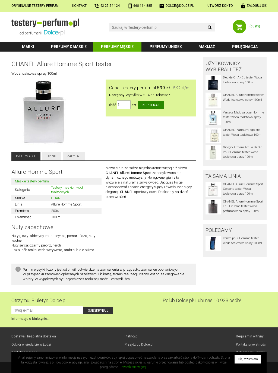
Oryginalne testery (35, 6)
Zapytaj (73, 156)
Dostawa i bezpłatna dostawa (33, 336)
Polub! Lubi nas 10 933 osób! (202, 300)
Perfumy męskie (117, 47)
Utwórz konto (220, 6)
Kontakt (79, 6)
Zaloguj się (257, 6)
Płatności (131, 336)
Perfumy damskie (69, 47)
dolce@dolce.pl (180, 6)
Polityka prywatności (251, 344)
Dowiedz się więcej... (134, 367)
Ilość (112, 105)
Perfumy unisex (166, 47)
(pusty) (254, 26)
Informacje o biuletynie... (30, 319)
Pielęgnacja (245, 47)
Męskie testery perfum (32, 181)
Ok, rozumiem (248, 359)
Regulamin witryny (250, 336)
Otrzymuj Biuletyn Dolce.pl (39, 300)
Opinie (51, 156)
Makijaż (206, 47)
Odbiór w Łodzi (31, 344)
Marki (28, 47)
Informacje (26, 156)
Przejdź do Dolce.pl (139, 344)
